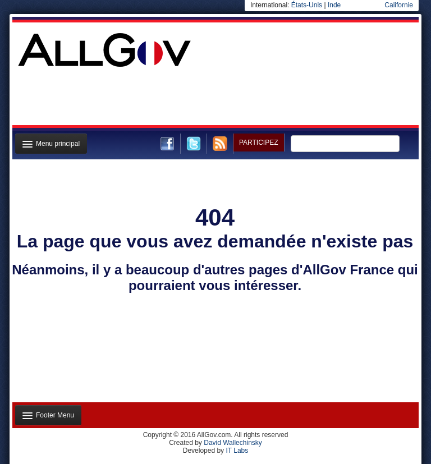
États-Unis (306, 5)
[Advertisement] (214, 97)
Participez (258, 142)
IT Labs (237, 450)
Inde (334, 5)
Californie (398, 5)
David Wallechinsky (233, 443)
